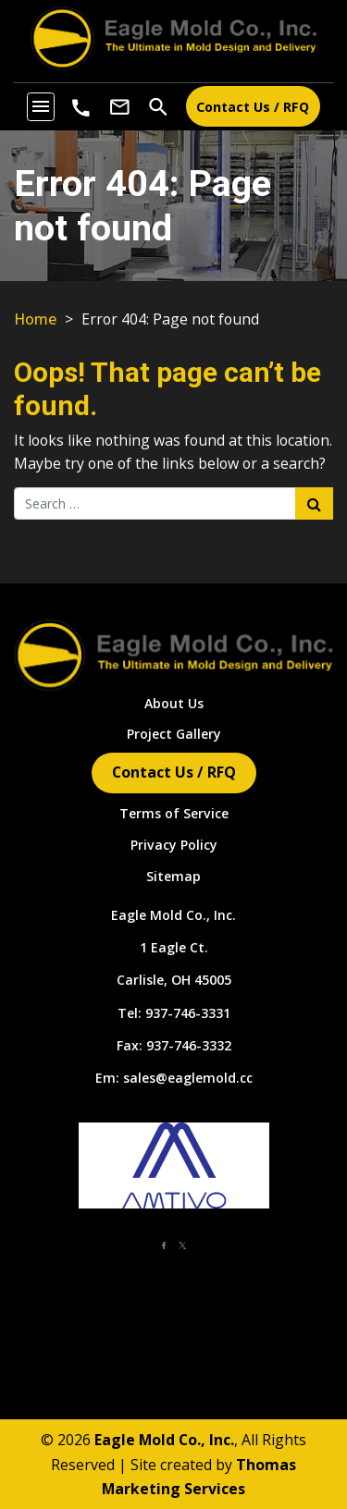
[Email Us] (119, 106)
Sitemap (173, 876)
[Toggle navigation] (41, 106)
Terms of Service (174, 813)
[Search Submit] (314, 503)
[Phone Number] (81, 108)
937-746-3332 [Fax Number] (188, 1045)
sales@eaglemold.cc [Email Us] (188, 1077)
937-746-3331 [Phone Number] (187, 1013)
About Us (174, 703)
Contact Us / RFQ (252, 107)
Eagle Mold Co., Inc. (173, 915)
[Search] (158, 105)
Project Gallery (174, 733)
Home (35, 319)
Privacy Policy (173, 844)
